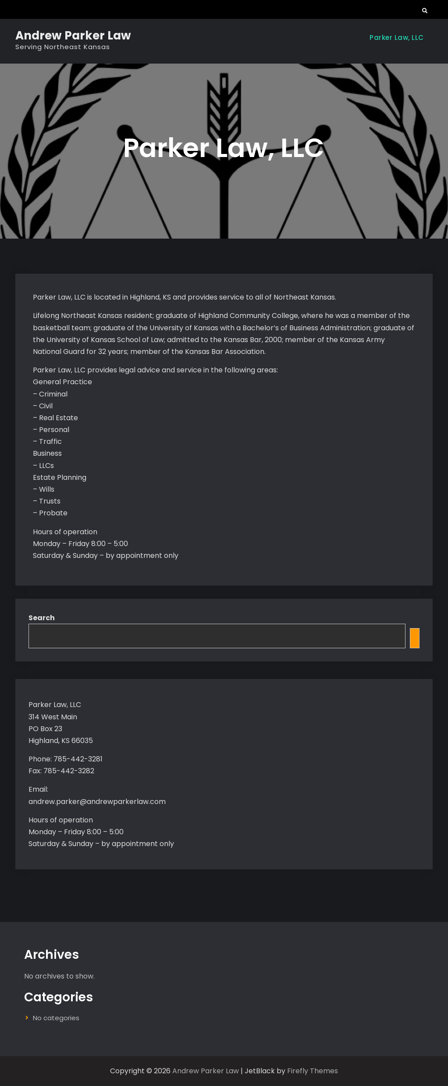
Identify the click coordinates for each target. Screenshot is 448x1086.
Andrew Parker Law (73, 35)
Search (41, 618)
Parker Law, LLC (397, 37)
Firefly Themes (312, 1071)
